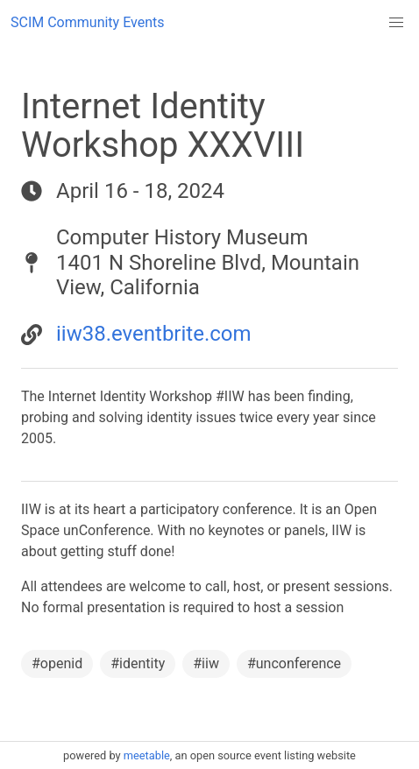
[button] (396, 23)
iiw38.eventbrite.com (154, 333)
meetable (147, 755)
